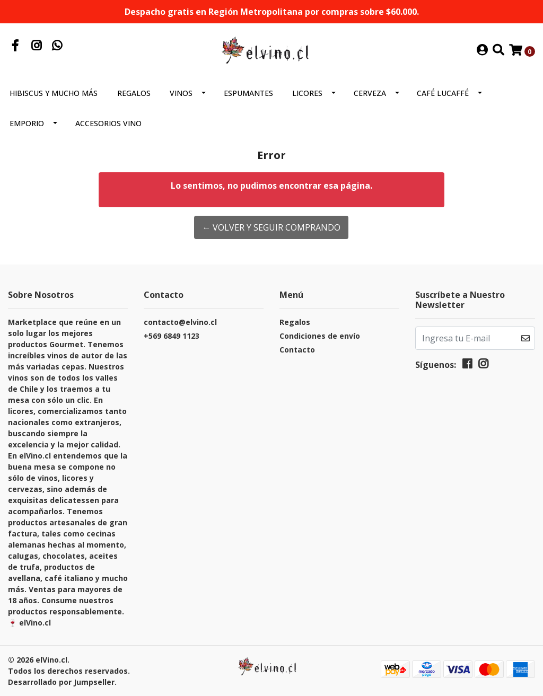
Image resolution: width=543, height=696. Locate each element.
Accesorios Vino (108, 123)
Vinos (181, 93)
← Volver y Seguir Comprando (271, 227)
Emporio (27, 123)
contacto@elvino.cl (180, 322)
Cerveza (370, 93)
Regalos (134, 93)
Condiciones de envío (319, 336)
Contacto (297, 350)
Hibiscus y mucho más (54, 93)
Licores (307, 93)
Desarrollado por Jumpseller (61, 682)
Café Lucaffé (443, 93)
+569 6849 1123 (171, 336)
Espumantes (248, 93)
